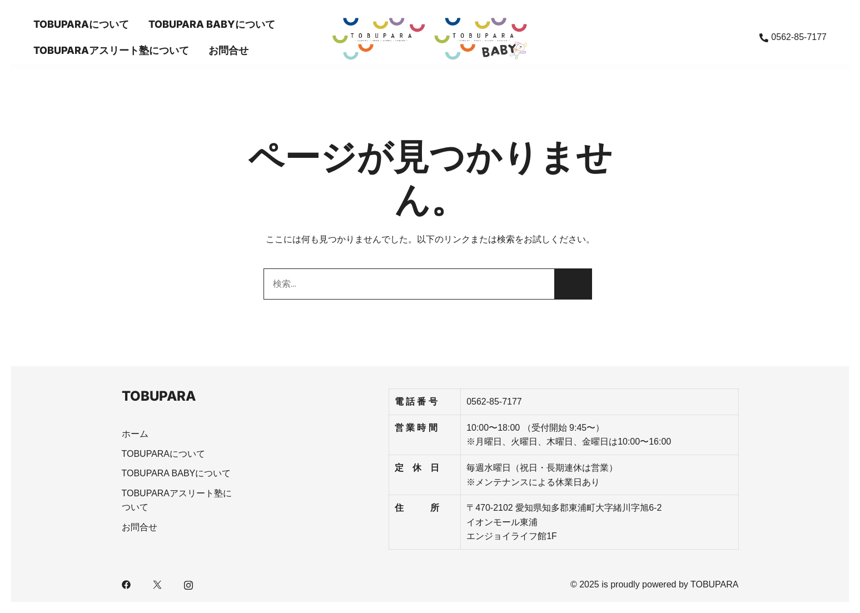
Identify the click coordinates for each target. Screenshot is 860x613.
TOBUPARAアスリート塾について (111, 50)
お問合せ (228, 50)
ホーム (135, 433)
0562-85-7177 (793, 37)
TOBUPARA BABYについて (211, 24)
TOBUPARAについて (81, 24)
